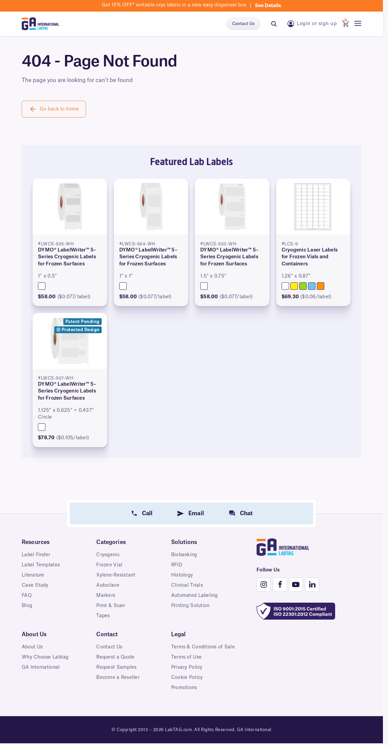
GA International (41, 667)
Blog (27, 605)
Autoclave (108, 585)
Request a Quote (116, 657)
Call (147, 513)
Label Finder (37, 554)
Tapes (103, 615)
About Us (33, 647)
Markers (105, 595)
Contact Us (243, 24)
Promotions (184, 695)
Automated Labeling (195, 595)
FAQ (27, 595)
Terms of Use (186, 665)
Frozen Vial (109, 565)
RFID (177, 565)
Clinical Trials (187, 585)
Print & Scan (111, 605)
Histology (182, 575)
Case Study (35, 585)
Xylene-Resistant (116, 575)
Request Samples (117, 667)
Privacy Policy (187, 675)
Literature (33, 575)
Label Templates (41, 565)
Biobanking (185, 554)
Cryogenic (108, 554)
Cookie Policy (187, 685)
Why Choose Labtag (46, 657)
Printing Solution (191, 605)
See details (268, 5)
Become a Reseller (118, 677)
